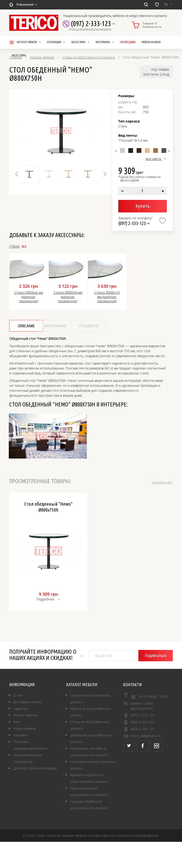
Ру (168, 4)
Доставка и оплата (27, 702)
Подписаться (157, 655)
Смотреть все (162, 482)
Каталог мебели (42, 57)
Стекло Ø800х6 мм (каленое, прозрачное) (28, 296)
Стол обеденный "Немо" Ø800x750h (48, 507)
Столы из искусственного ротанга (88, 57)
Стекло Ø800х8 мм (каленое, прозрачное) (68, 296)
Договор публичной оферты (35, 768)
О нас (18, 695)
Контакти (20, 735)
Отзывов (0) (120, 326)
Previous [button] (16, 173)
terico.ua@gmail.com (145, 736)
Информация (26, 4)
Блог (17, 722)
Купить (143, 206)
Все (40, 246)
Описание (30, 326)
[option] (61, 130)
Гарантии (21, 709)
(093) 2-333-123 (142, 729)
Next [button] (105, 173)
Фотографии (75, 326)
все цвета (154, 158)
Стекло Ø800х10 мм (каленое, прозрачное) (107, 296)
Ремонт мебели (25, 715)
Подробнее (45, 599)
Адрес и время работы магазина (90, 29)
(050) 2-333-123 (142, 722)
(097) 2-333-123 (91, 23)
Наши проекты (25, 728)
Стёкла (14, 246)
